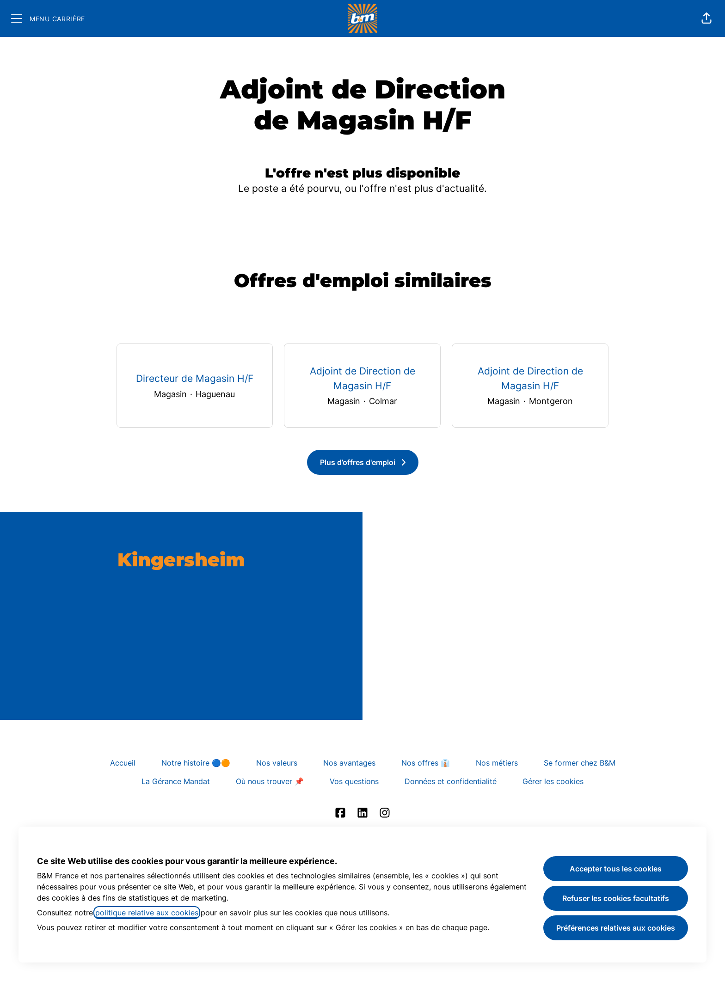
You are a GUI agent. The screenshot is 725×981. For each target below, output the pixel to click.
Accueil (122, 762)
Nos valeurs (276, 762)
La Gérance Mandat (175, 781)
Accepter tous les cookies (616, 868)
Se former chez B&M (579, 762)
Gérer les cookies (553, 781)
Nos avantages (349, 762)
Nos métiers (497, 762)
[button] (706, 18)
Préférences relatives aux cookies (615, 927)
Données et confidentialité (451, 781)
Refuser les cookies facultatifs (615, 898)
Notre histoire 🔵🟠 (195, 762)
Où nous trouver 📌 (270, 781)
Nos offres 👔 (425, 762)
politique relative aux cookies (146, 912)
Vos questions (354, 781)
